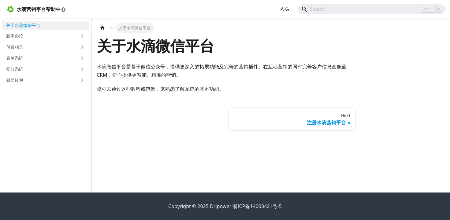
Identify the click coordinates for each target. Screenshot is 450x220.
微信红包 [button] (14, 80)
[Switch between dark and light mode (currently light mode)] (285, 9)
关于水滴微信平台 (23, 25)
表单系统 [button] (14, 58)
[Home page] (102, 28)
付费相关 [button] (14, 47)
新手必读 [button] (14, 36)
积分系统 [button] (14, 69)
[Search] (371, 9)
